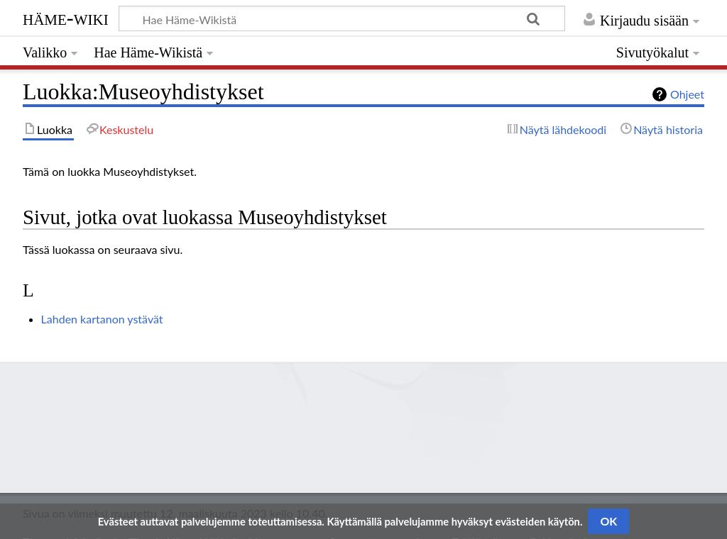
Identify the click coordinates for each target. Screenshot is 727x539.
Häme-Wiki (66, 17)
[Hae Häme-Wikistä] (341, 18)
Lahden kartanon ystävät (102, 319)
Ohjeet (687, 94)
